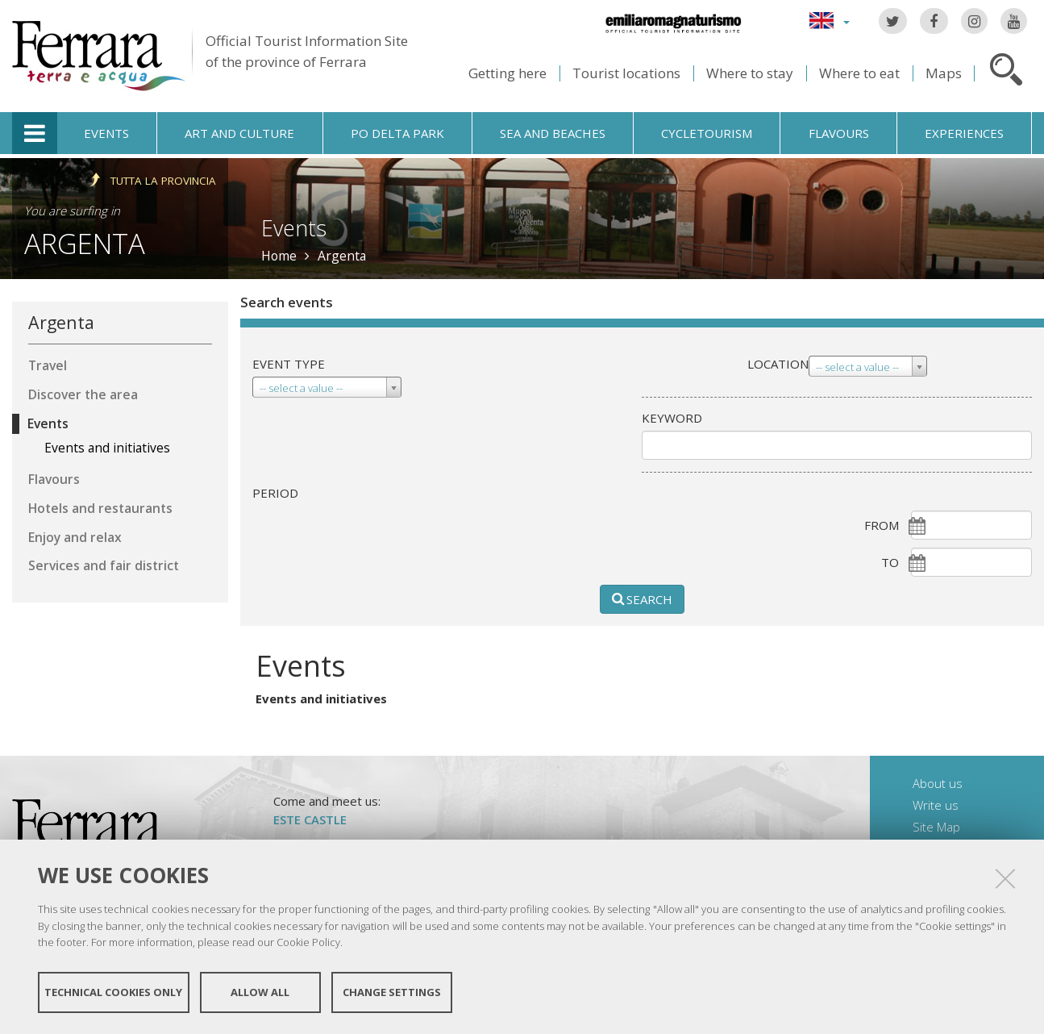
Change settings (392, 992)
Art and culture (239, 133)
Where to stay (749, 73)
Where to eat (859, 73)
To (890, 562)
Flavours (839, 133)
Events (106, 133)
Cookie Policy (308, 942)
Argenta (84, 243)
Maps (943, 73)
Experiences (964, 133)
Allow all (260, 992)
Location (778, 364)
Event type (288, 364)
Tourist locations (626, 73)
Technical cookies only (113, 992)
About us (938, 783)
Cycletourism (706, 133)
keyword (672, 418)
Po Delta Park (397, 133)
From (881, 525)
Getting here (507, 73)
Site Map (936, 827)
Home (279, 256)
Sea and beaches (552, 133)
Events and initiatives (321, 698)
